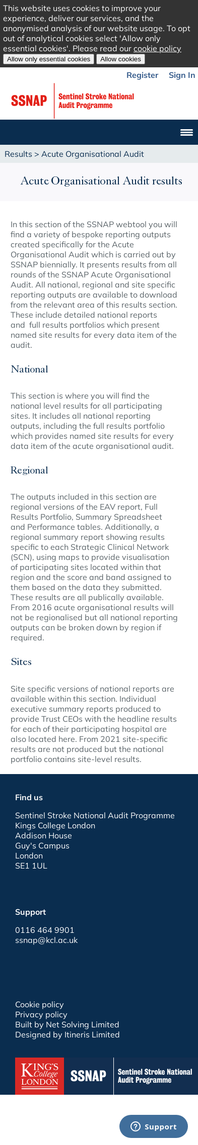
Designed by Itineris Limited (67, 1034)
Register (142, 75)
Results (18, 154)
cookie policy (157, 48)
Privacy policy (41, 1014)
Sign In (182, 75)
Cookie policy (39, 1004)
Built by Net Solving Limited (67, 1024)
